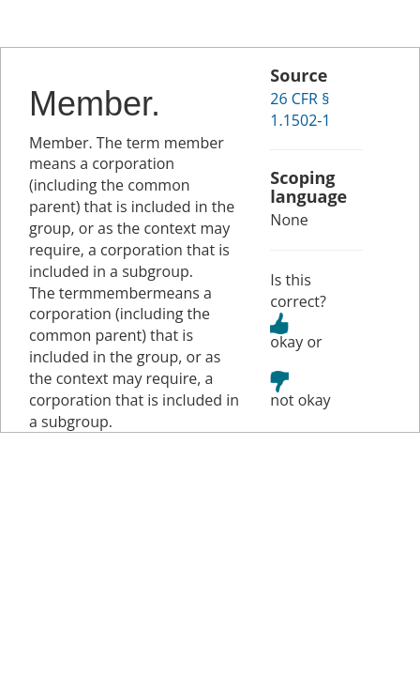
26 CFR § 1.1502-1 (300, 109)
